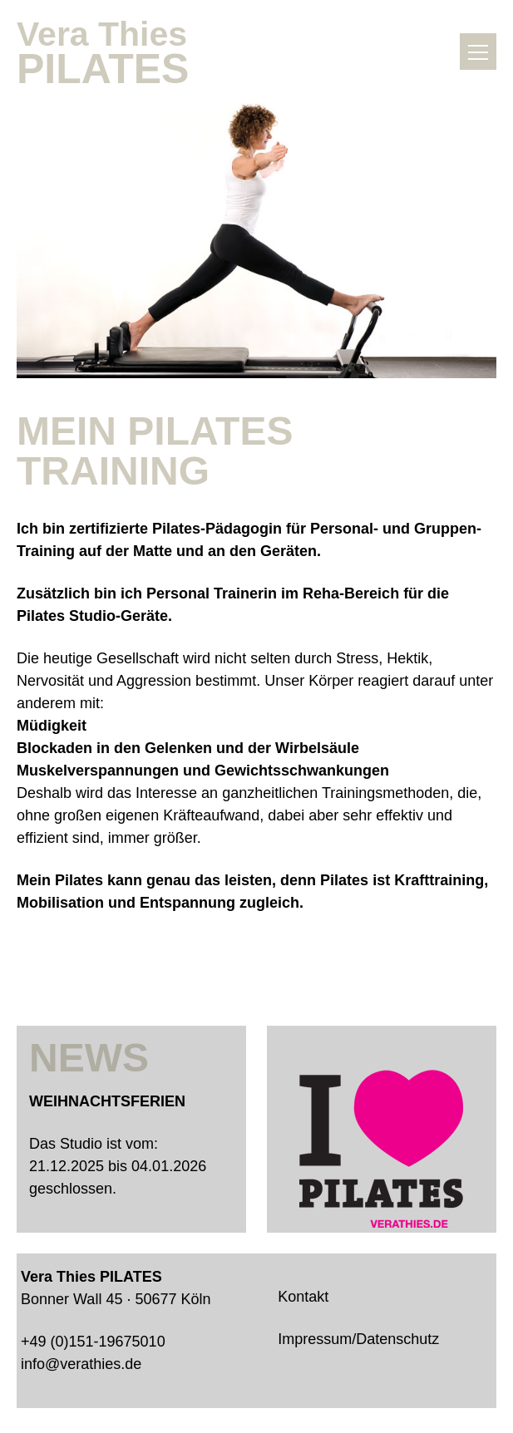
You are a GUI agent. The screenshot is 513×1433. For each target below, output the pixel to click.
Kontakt (303, 1296)
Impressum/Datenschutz (358, 1339)
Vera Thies (116, 51)
